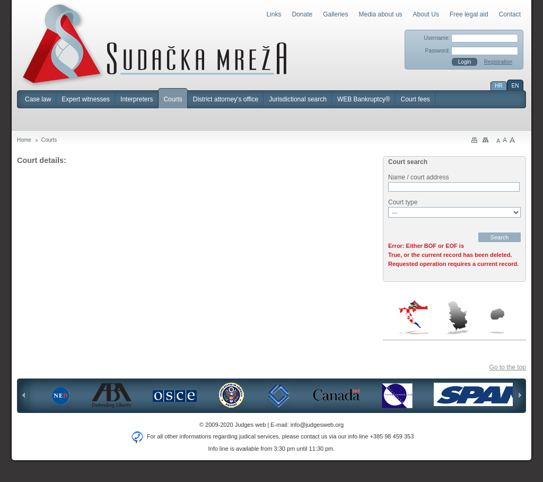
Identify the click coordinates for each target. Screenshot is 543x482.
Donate (302, 14)
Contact (510, 14)
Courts (172, 99)
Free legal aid (469, 14)
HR (498, 86)
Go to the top (507, 367)
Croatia (414, 317)
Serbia (457, 317)
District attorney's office (225, 99)
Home (24, 140)
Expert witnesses (86, 99)
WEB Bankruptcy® (363, 99)
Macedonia (497, 320)
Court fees (415, 99)
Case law (38, 99)
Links (273, 14)
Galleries (335, 14)
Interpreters (136, 99)
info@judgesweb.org (317, 424)
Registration (498, 62)
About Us (426, 14)
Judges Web (154, 44)
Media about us (380, 14)
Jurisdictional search (298, 99)
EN (515, 86)
